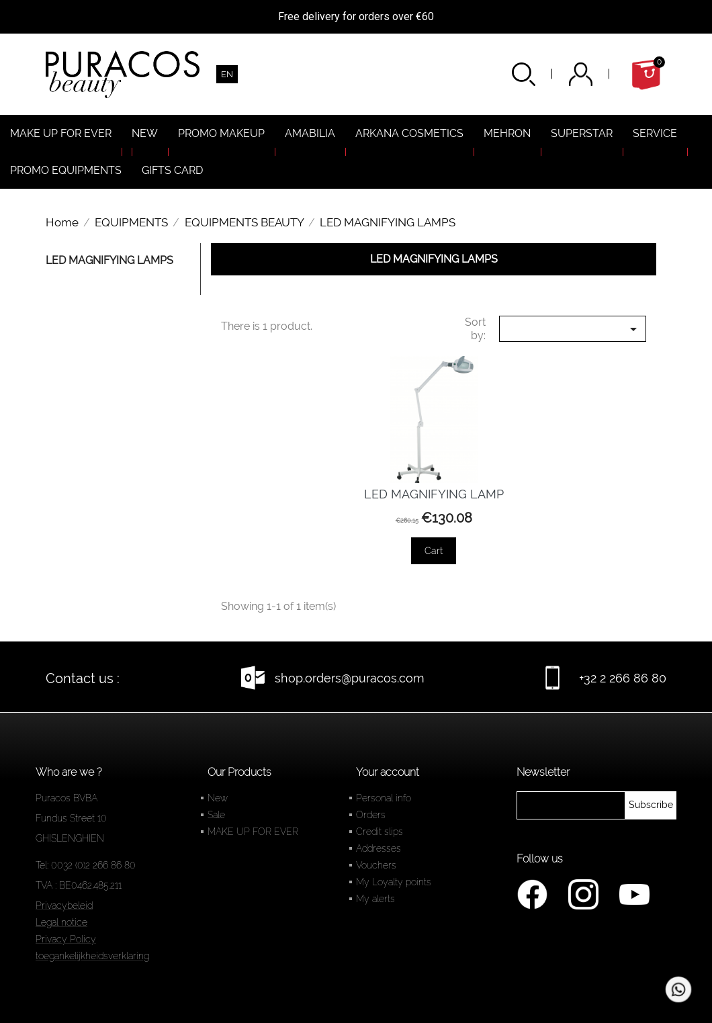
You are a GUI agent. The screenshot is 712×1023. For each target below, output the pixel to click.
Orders (371, 814)
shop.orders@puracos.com (350, 678)
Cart (434, 550)
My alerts (375, 898)
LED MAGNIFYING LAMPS (109, 260)
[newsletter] (650, 805)
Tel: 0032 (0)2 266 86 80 (86, 865)
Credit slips (379, 831)
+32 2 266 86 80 (622, 678)
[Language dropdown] (227, 74)
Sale (216, 814)
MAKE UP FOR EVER (253, 831)
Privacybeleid (64, 905)
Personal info (383, 798)
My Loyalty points (393, 882)
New (218, 798)
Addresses (378, 848)
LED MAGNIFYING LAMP (434, 494)
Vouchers (376, 865)
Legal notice (61, 922)
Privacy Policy (66, 939)
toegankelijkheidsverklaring (92, 955)
